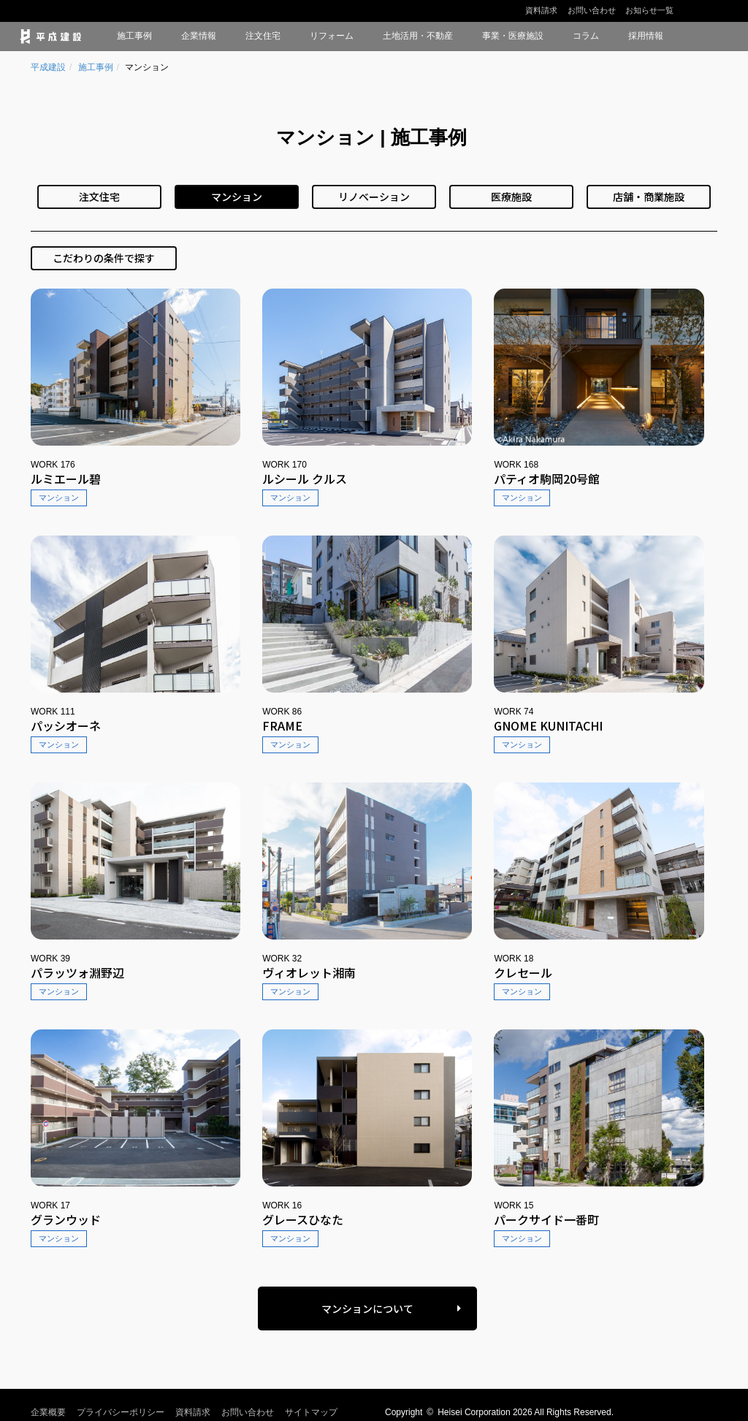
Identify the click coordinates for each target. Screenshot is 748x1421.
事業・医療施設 (512, 36)
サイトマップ (311, 1412)
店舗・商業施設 (648, 196)
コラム (586, 36)
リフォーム (332, 36)
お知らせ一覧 (649, 10)
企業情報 (198, 36)
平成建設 (48, 67)
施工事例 (134, 36)
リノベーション (374, 196)
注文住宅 (262, 36)
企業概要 (48, 1412)
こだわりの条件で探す (104, 258)
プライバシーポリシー (120, 1412)
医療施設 (511, 196)
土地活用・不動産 (418, 36)
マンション (236, 196)
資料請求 (541, 10)
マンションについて (367, 1308)
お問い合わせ (592, 10)
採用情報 (645, 36)
